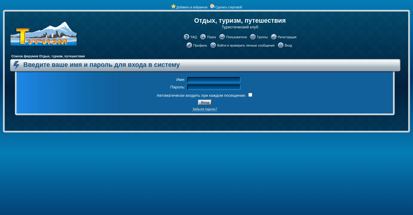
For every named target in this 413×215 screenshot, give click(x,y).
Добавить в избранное (191, 7)
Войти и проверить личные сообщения (246, 45)
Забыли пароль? (204, 109)
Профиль (200, 45)
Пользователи (236, 37)
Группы (262, 37)
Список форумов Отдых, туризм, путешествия (48, 56)
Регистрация (287, 37)
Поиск (211, 37)
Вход (288, 45)
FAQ (194, 37)
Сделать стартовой (228, 7)
